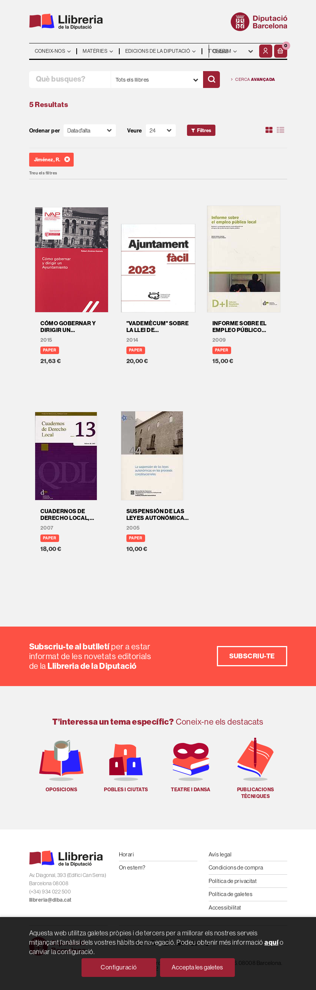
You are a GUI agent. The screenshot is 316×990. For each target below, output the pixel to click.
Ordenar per (44, 130)
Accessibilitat (225, 907)
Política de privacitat (233, 880)
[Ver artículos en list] (280, 130)
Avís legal (220, 854)
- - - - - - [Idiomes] (233, 51)
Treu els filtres (43, 173)
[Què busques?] (70, 79)
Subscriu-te (252, 656)
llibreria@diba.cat (50, 899)
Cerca (253, 79)
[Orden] (90, 130)
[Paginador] (161, 130)
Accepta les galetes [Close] (197, 967)
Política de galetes (231, 894)
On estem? (132, 867)
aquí (271, 942)
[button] (280, 51)
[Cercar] (211, 79)
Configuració (118, 967)
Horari (126, 854)
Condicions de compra (236, 867)
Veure (134, 130)
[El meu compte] (265, 51)
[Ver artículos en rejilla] (269, 130)
